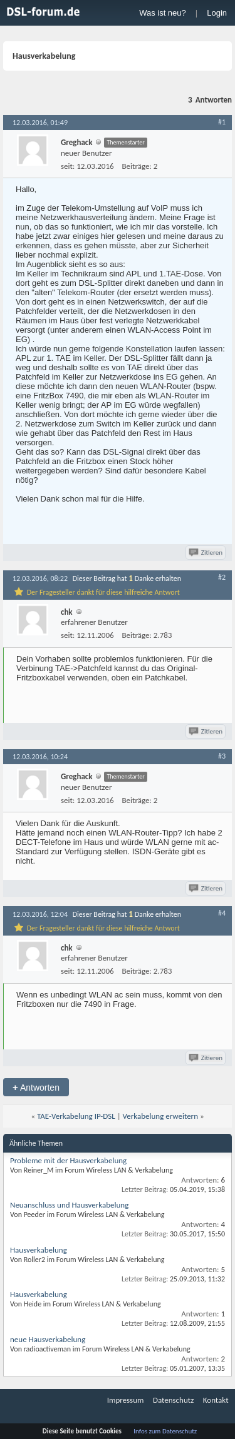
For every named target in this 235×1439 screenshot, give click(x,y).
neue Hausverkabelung (47, 1339)
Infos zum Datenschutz (165, 1431)
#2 (222, 577)
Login (217, 13)
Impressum (125, 1400)
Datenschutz (173, 1400)
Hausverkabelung (38, 1250)
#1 (222, 122)
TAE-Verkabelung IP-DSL (76, 1116)
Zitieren (206, 552)
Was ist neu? (162, 13)
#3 (222, 756)
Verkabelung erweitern (160, 1116)
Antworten (36, 1087)
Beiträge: (137, 166)
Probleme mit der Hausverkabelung (68, 1160)
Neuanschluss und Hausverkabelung (69, 1204)
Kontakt (216, 1400)
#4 (222, 913)
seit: (68, 166)
